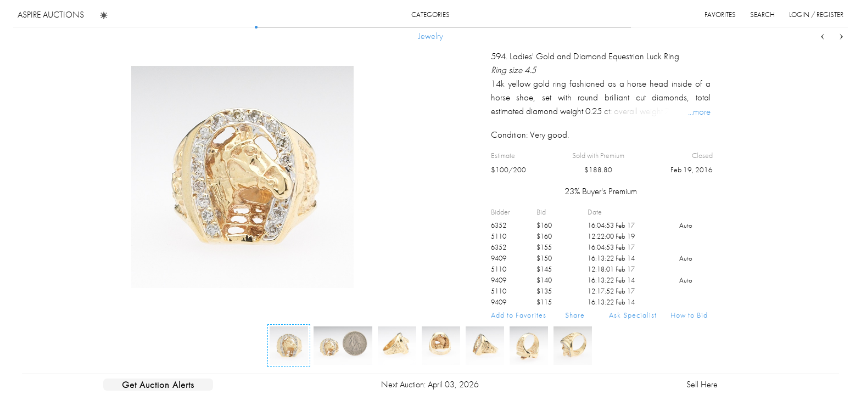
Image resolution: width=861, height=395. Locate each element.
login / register (816, 14)
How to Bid (689, 315)
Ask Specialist (633, 315)
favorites (720, 14)
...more (699, 111)
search (762, 14)
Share (575, 315)
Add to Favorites (518, 315)
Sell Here (702, 384)
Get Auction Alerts (158, 385)
